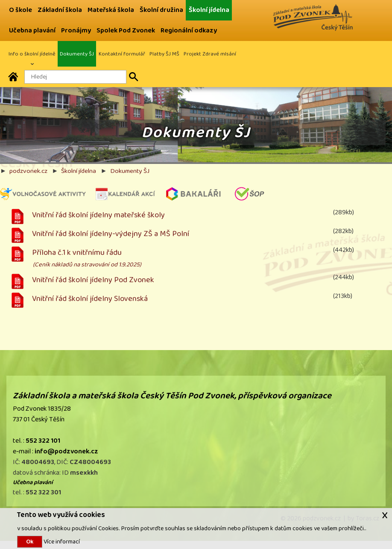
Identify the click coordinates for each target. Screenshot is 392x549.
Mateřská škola (111, 10)
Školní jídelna (209, 10)
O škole (20, 10)
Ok (29, 541)
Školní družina (161, 10)
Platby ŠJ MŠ (164, 54)
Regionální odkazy (189, 30)
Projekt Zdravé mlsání (210, 54)
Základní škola (60, 10)
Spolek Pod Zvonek (126, 30)
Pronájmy (76, 30)
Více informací (61, 541)
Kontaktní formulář (122, 54)
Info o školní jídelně (32, 54)
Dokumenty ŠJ (77, 54)
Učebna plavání (32, 30)
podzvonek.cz (28, 171)
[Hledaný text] (75, 77)
